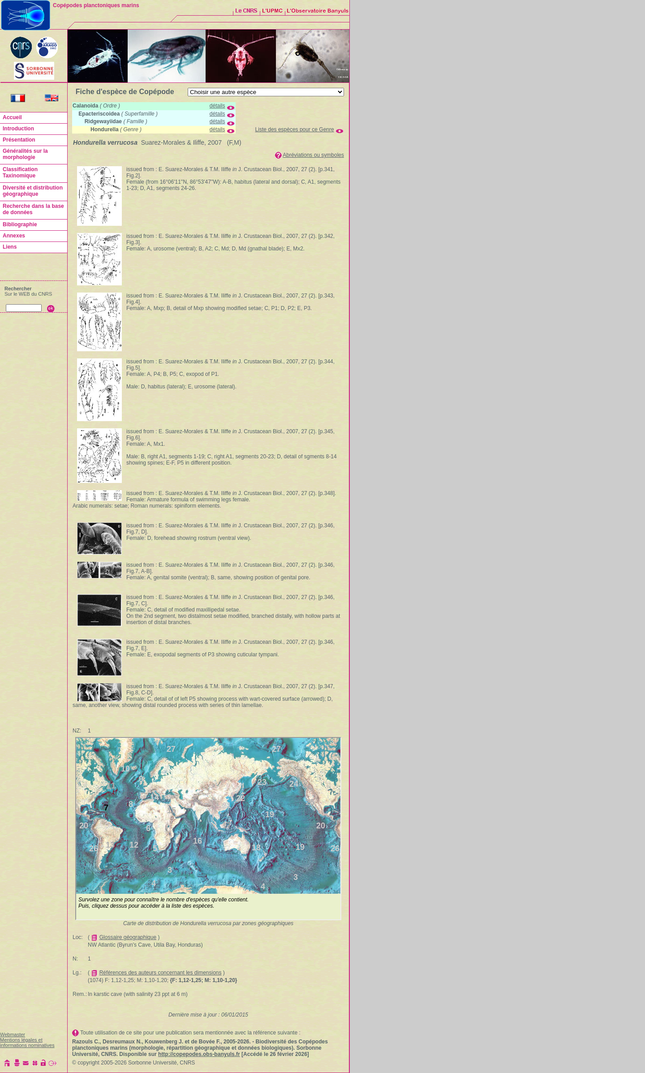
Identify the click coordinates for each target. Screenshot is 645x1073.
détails (217, 106)
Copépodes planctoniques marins (96, 5)
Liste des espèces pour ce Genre (294, 129)
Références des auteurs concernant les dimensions (160, 973)
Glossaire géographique (127, 937)
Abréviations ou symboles (313, 155)
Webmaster (12, 1034)
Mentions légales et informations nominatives (27, 1042)
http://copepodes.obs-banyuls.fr (199, 1054)
